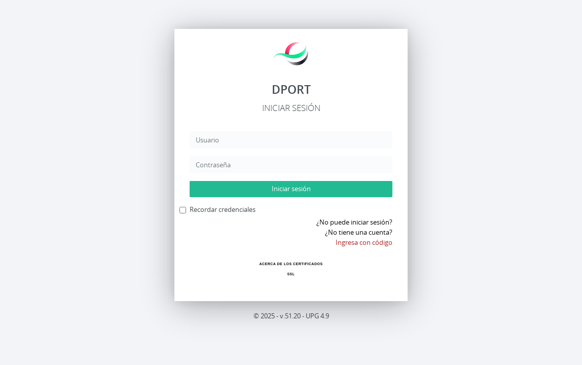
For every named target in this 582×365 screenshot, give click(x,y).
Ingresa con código (364, 242)
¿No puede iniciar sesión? (354, 222)
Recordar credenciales (223, 209)
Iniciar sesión (291, 188)
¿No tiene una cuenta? (358, 232)
